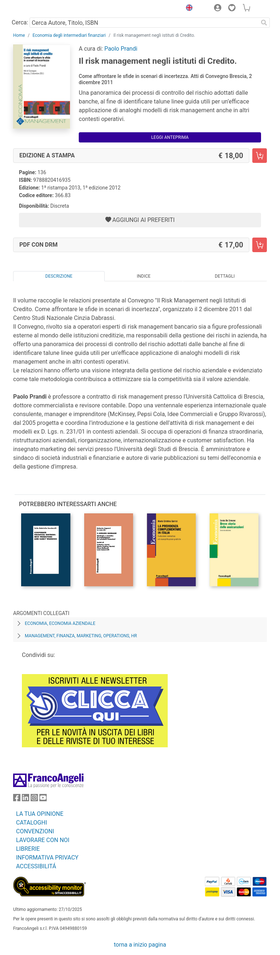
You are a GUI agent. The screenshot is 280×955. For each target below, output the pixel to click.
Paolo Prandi (120, 48)
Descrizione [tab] (58, 276)
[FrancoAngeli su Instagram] (34, 799)
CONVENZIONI (35, 831)
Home (19, 35)
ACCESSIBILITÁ (36, 866)
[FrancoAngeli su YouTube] (43, 799)
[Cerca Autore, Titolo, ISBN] (144, 22)
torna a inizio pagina (140, 944)
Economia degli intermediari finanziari (69, 35)
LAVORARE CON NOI (42, 840)
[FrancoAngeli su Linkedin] (25, 799)
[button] (187, 9)
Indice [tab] (144, 276)
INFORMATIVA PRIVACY (47, 857)
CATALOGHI (31, 822)
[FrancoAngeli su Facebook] (16, 799)
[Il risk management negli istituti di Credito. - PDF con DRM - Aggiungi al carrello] (259, 245)
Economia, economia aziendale (60, 623)
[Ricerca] (264, 22)
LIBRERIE (28, 848)
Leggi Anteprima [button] (170, 137)
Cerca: (20, 22)
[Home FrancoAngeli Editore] (37, 8)
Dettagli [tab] (224, 276)
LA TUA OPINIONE (39, 813)
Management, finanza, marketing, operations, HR (81, 635)
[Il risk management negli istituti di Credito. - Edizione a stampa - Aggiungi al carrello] (259, 155)
